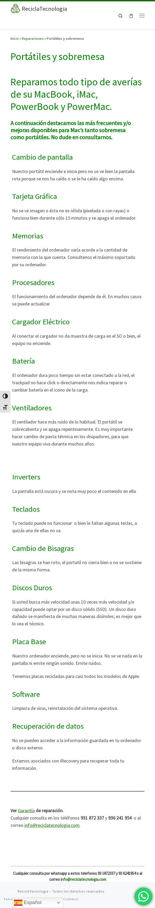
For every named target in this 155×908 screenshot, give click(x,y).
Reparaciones (33, 38)
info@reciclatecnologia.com (52, 825)
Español (28, 903)
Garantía (26, 810)
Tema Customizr (67, 899)
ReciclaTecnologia (33, 891)
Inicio (15, 38)
